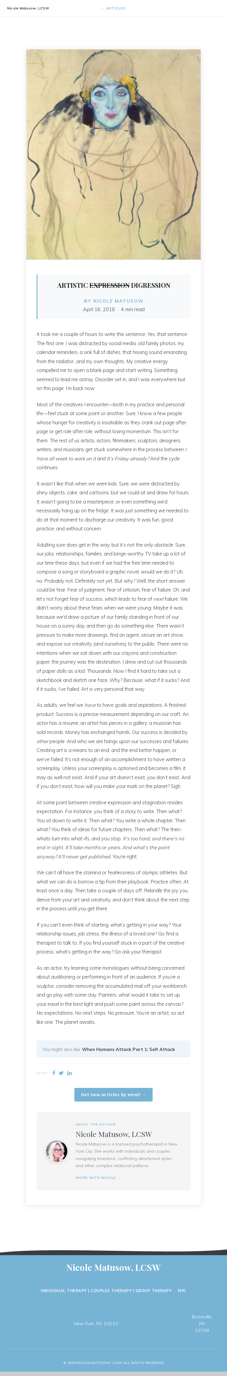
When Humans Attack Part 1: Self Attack (128, 1049)
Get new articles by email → (113, 1094)
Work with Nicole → (98, 1178)
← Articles (113, 8)
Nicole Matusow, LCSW (28, 8)
